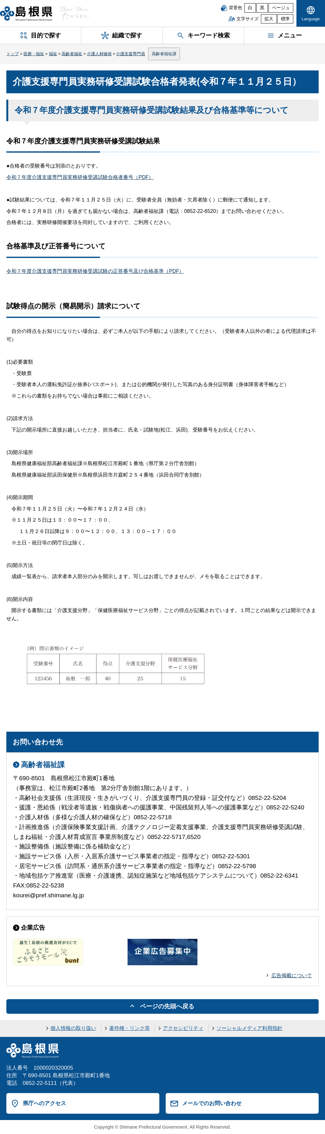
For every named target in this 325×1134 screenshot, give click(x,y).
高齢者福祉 (72, 53)
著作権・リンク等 (129, 1028)
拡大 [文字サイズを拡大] (268, 18)
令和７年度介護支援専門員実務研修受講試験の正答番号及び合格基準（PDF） (95, 271)
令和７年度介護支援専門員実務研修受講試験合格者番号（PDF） (80, 177)
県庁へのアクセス (44, 1103)
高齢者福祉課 (164, 53)
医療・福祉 (33, 53)
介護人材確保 (99, 53)
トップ (12, 53)
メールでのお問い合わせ (212, 1103)
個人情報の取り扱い (73, 1028)
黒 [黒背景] (262, 7)
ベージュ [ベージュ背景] (281, 7)
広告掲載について (291, 975)
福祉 (53, 53)
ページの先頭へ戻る (167, 1006)
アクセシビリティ (183, 1028)
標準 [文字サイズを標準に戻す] (285, 18)
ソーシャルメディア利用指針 (249, 1028)
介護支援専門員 (130, 53)
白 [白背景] (250, 7)
